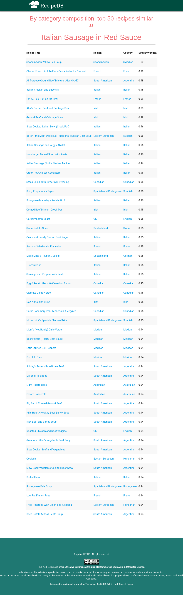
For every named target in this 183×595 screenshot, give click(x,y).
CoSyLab (146, 18)
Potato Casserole (36, 394)
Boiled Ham (33, 477)
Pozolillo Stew (34, 357)
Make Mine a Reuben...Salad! (43, 255)
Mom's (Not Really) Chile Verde (44, 329)
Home (66, 18)
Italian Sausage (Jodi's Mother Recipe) (48, 163)
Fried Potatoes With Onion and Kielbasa (49, 504)
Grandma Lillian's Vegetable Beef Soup (48, 440)
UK (95, 218)
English (127, 218)
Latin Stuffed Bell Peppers (41, 348)
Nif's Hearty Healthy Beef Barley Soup (48, 412)
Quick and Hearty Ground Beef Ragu (47, 237)
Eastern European (103, 135)
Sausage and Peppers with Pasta (45, 274)
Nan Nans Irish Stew (38, 302)
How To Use (82, 18)
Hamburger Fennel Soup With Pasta (46, 154)
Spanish (128, 191)
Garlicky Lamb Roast (38, 218)
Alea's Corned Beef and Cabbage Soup (48, 108)
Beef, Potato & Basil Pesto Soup (44, 514)
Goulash (31, 458)
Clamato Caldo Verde (38, 292)
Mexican (98, 329)
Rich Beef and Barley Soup (41, 421)
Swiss (126, 228)
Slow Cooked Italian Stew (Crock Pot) (47, 126)
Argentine (128, 80)
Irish (95, 108)
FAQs (114, 18)
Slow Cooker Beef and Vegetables (45, 449)
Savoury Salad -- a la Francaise (43, 246)
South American (102, 80)
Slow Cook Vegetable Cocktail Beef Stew (49, 468)
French (97, 71)
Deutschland (100, 228)
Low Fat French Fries (38, 495)
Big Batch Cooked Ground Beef (44, 403)
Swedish (128, 62)
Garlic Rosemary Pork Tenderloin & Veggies (51, 311)
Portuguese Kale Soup (39, 486)
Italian (97, 89)
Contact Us (129, 18)
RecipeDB (46, 5)
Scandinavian (101, 62)
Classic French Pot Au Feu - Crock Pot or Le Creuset (56, 71)
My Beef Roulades (36, 375)
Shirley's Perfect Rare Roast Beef (45, 366)
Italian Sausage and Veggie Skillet (45, 145)
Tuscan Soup (33, 265)
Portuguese (130, 486)
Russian (127, 135)
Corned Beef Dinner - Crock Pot (44, 209)
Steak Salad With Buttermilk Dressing (47, 182)
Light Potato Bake (36, 384)
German (127, 255)
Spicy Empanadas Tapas (40, 191)
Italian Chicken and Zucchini (42, 89)
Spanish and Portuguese (107, 191)
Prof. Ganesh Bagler (123, 584)
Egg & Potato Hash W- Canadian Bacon (48, 283)
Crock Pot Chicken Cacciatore (43, 172)
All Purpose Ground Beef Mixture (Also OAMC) (53, 80)
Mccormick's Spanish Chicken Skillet (47, 320)
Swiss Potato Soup (37, 228)
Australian (99, 384)
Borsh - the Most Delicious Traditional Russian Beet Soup (59, 135)
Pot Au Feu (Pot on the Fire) (42, 99)
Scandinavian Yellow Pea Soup (44, 62)
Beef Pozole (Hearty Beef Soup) (44, 338)
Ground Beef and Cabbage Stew (44, 117)
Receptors (100, 18)
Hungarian (129, 458)
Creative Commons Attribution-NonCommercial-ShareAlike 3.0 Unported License (105, 567)
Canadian (98, 182)
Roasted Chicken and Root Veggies (46, 431)
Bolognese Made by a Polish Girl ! (45, 200)
